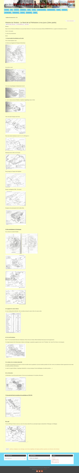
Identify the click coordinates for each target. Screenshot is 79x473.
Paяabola (39, 469)
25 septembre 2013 (20, 24)
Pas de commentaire (70, 20)
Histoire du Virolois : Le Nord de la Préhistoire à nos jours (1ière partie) (30, 22)
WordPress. (44, 469)
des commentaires (55, 460)
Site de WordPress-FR (55, 462)
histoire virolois (11, 24)
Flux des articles (55, 459)
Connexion (53, 457)
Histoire (26, 24)
